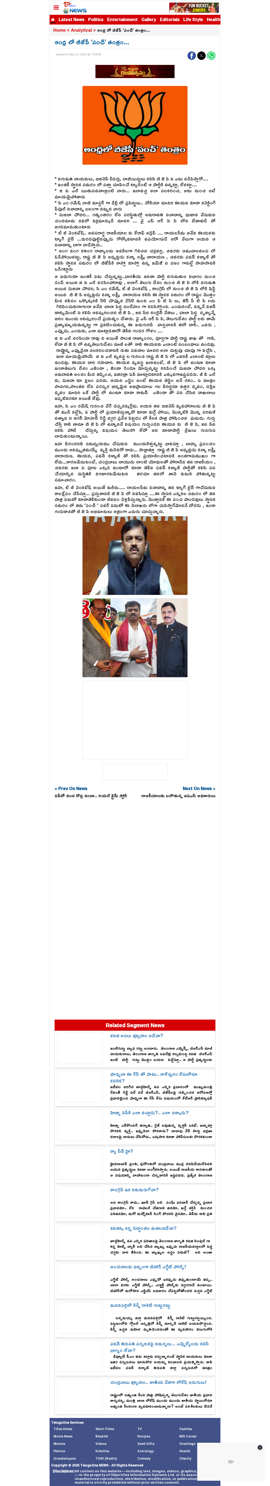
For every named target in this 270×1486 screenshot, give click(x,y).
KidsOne (102, 1451)
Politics (95, 19)
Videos (101, 1444)
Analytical (81, 30)
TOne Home (63, 1429)
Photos (59, 1451)
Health (213, 19)
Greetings (187, 1444)
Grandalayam (65, 1458)
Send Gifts (146, 1444)
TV (139, 1429)
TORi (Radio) (106, 1458)
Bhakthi (101, 1436)
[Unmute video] (231, 1462)
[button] (191, 55)
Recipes (143, 1436)
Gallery (148, 19)
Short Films (104, 1429)
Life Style (193, 19)
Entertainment (122, 19)
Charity (185, 1458)
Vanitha (185, 1429)
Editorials (170, 19)
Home (59, 30)
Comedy (144, 1458)
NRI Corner (188, 1436)
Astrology (145, 1451)
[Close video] (260, 1447)
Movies (59, 1444)
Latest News (71, 19)
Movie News (63, 1436)
